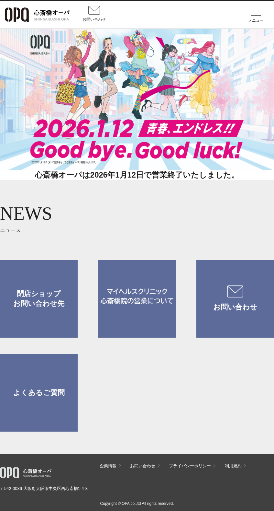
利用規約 (233, 465)
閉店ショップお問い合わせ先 (38, 299)
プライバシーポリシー (190, 465)
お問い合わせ (235, 298)
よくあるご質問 (39, 393)
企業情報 (108, 465)
